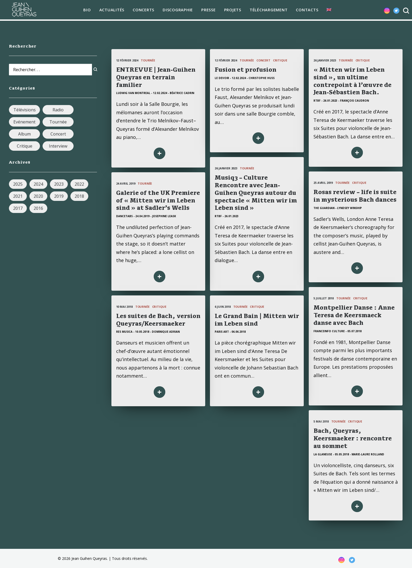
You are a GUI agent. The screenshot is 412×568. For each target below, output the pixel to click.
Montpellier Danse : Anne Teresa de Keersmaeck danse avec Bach (354, 315)
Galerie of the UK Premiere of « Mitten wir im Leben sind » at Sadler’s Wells (158, 200)
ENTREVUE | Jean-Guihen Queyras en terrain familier (155, 77)
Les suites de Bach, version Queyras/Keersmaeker (182, 319)
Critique (280, 60)
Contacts (305, 10)
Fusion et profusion (245, 69)
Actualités (110, 10)
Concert (263, 60)
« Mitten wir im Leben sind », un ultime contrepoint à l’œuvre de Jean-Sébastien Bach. (352, 81)
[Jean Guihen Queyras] (22, 10)
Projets (230, 10)
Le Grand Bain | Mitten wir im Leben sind (260, 319)
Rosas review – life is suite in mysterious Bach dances (354, 195)
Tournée (148, 60)
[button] (382, 10)
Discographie (176, 10)
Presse (207, 10)
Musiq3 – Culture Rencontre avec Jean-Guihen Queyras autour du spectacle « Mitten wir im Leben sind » (256, 192)
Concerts (142, 10)
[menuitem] (85, 10)
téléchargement (267, 10)
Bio (85, 10)
